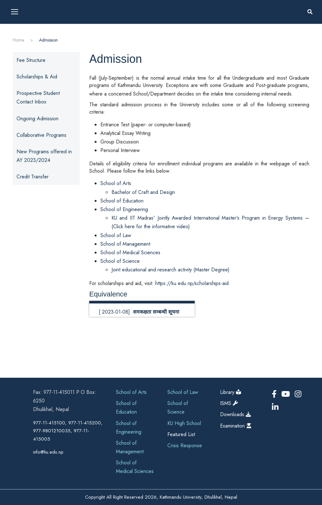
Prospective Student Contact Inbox (38, 97)
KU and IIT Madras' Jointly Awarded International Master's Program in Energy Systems (207, 218)
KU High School (184, 423)
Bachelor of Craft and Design (143, 192)
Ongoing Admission (37, 118)
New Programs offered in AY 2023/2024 (44, 156)
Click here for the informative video (150, 226)
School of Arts (115, 183)
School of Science (120, 261)
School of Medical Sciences (130, 252)
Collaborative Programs (41, 135)
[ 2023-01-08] (139, 312)
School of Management (125, 244)
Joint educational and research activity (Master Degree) (170, 269)
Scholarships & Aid (37, 76)
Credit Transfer (33, 176)
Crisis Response (184, 445)
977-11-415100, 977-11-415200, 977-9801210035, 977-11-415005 (68, 430)
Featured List (181, 434)
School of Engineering (124, 209)
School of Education (122, 200)
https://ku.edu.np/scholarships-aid (192, 283)
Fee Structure (31, 60)
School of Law (115, 235)
